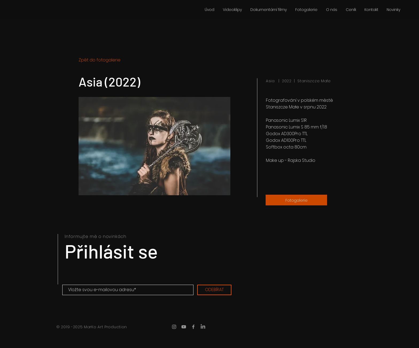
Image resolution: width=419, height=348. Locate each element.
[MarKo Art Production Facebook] (193, 327)
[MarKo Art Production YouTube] (184, 327)
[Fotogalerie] (296, 200)
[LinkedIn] (203, 327)
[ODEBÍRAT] (214, 290)
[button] (154, 146)
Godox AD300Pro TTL (287, 134)
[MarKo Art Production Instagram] (174, 327)
